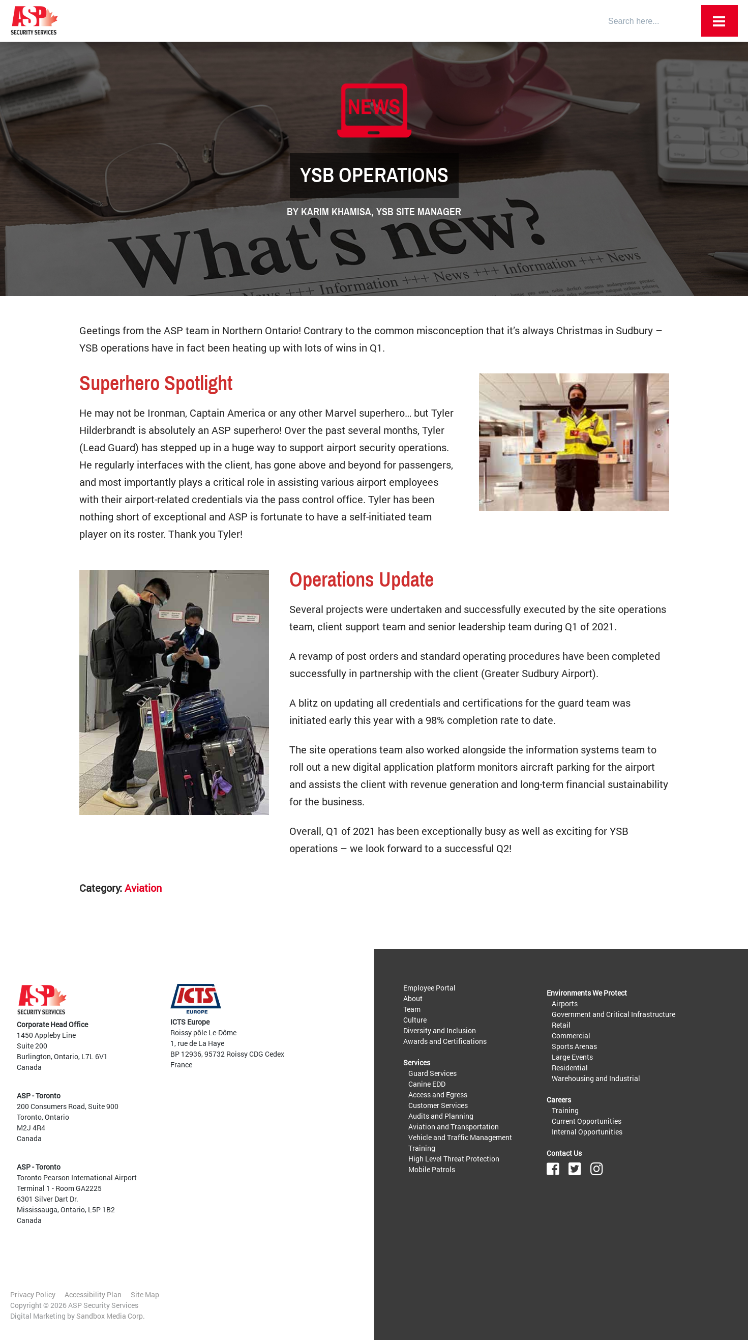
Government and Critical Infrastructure (613, 1014)
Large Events (572, 1057)
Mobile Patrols (431, 1169)
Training (421, 1148)
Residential (570, 1067)
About (413, 998)
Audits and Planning (440, 1116)
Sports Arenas (574, 1046)
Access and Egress (437, 1094)
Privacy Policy (32, 1294)
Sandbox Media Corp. (110, 1316)
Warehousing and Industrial (596, 1078)
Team (412, 1009)
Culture (415, 1020)
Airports (565, 1003)
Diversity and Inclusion (439, 1030)
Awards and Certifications (445, 1041)
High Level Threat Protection (453, 1158)
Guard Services (432, 1073)
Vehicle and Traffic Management (460, 1137)
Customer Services (438, 1105)
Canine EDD (426, 1084)
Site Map (145, 1294)
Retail (561, 1025)
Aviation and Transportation (453, 1126)
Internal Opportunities (587, 1132)
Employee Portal (429, 988)
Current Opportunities (586, 1121)
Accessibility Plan (93, 1294)
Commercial (571, 1035)
